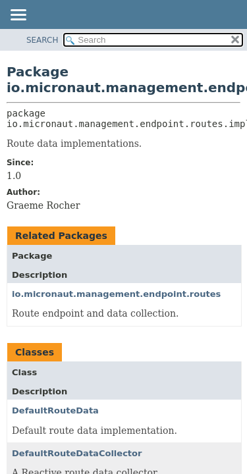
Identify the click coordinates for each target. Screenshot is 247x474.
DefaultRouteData (55, 410)
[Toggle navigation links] (18, 16)
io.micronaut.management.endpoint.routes (116, 294)
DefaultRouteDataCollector (77, 453)
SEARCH (42, 40)
